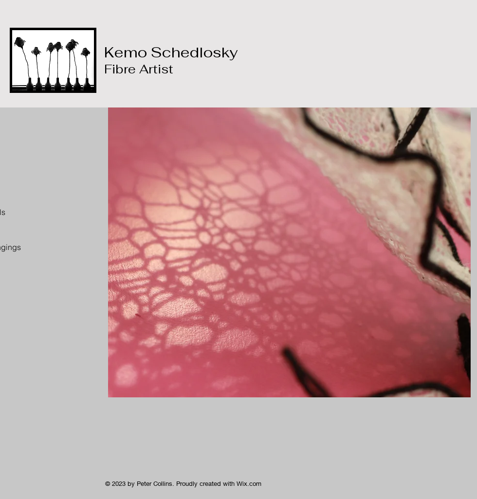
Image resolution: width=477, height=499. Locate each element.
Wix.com (249, 483)
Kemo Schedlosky (171, 60)
